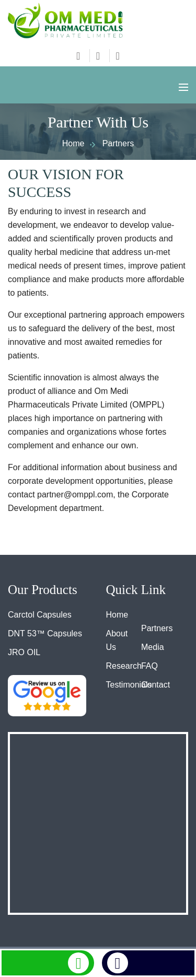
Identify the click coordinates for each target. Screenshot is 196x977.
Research (124, 665)
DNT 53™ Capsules (45, 633)
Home (73, 143)
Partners (156, 628)
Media (152, 647)
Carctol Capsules (40, 614)
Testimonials (129, 684)
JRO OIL (24, 652)
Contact (155, 684)
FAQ (149, 665)
